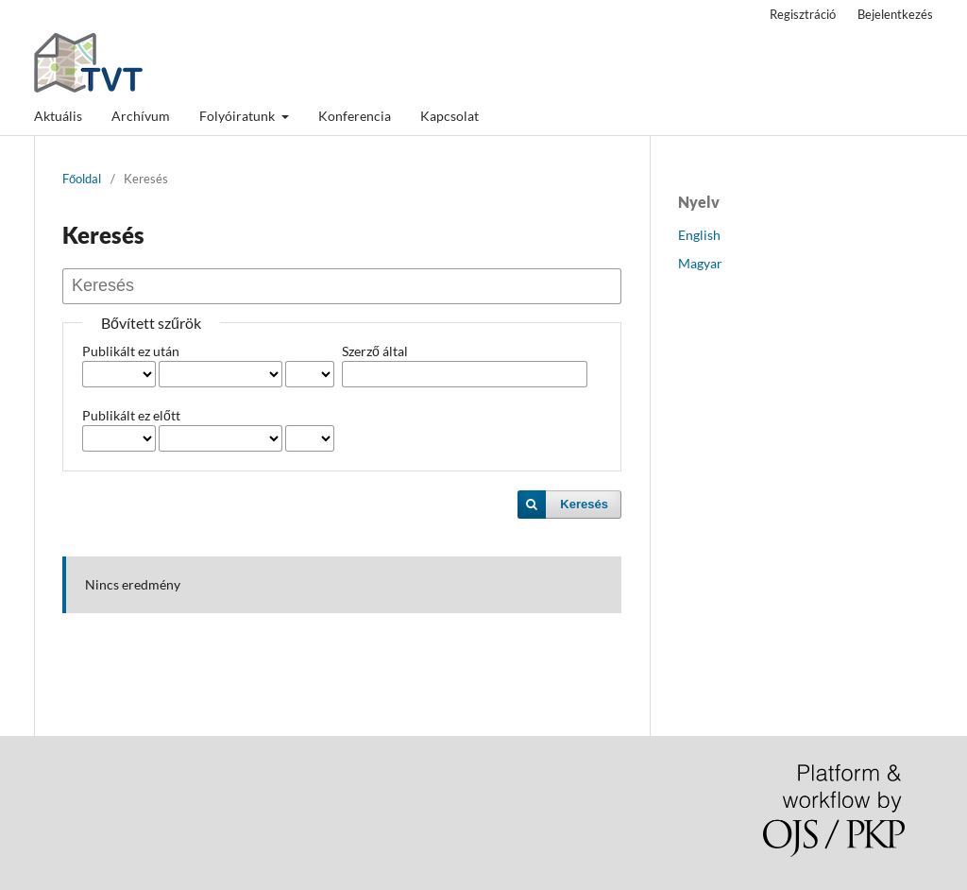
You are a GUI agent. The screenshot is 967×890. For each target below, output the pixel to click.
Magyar (700, 263)
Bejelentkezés (895, 14)
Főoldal (81, 178)
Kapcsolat (449, 116)
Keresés (584, 504)
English (699, 235)
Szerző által (375, 351)
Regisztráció (803, 14)
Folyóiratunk (238, 116)
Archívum (140, 116)
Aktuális (58, 116)
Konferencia (354, 116)
